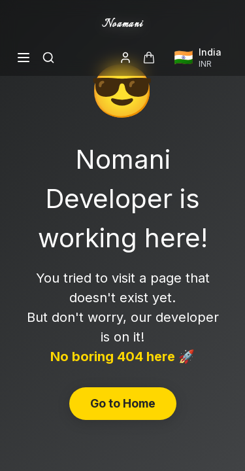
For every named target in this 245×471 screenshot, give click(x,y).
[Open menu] (23, 57)
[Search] (48, 57)
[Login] (125, 57)
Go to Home (122, 403)
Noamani (122, 24)
